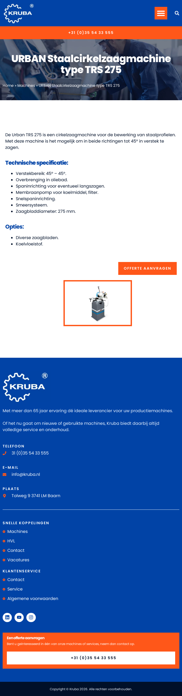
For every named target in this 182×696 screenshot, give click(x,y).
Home (8, 85)
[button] (161, 13)
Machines (26, 85)
